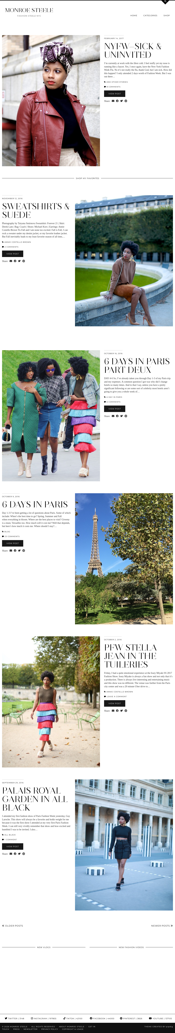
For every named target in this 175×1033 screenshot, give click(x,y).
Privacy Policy (49, 1029)
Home (133, 15)
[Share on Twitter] (121, 101)
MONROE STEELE (29, 10)
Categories (150, 15)
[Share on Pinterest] (126, 101)
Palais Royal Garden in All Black (35, 799)
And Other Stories (117, 82)
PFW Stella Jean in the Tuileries (130, 656)
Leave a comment (115, 696)
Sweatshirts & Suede (36, 210)
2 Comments (10, 247)
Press (16, 1029)
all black (10, 835)
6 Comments (112, 402)
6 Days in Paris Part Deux (137, 365)
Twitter (14, 1018)
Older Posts (12, 925)
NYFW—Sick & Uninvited (133, 50)
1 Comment (9, 839)
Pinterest (131, 1018)
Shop (167, 15)
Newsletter (30, 1029)
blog (7, 532)
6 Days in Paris (35, 504)
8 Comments (112, 87)
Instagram (43, 1018)
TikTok (72, 1018)
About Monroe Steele (71, 1027)
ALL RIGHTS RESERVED (43, 1027)
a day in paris (114, 397)
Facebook (102, 1018)
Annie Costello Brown (17, 242)
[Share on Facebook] (117, 101)
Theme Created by (158, 1027)
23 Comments (11, 536)
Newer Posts (162, 925)
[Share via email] (113, 101)
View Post (115, 93)
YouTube (160, 1018)
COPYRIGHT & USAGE (73, 1029)
